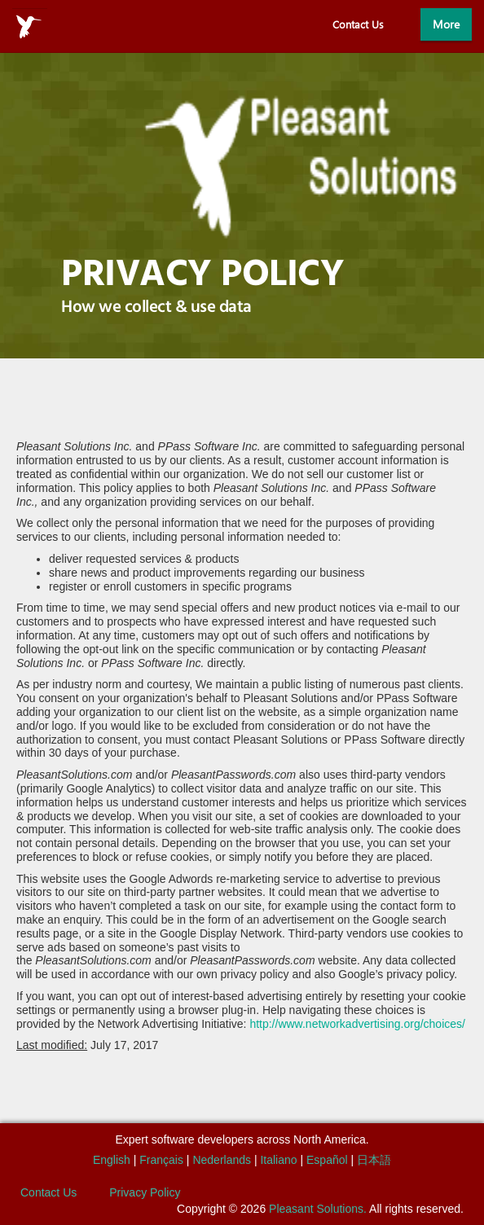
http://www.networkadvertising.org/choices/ (357, 1023)
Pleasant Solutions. (318, 1208)
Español (327, 1159)
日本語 (374, 1159)
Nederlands (221, 1159)
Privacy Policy (144, 1192)
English (111, 1159)
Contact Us (358, 24)
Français (161, 1159)
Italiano (278, 1159)
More (446, 24)
